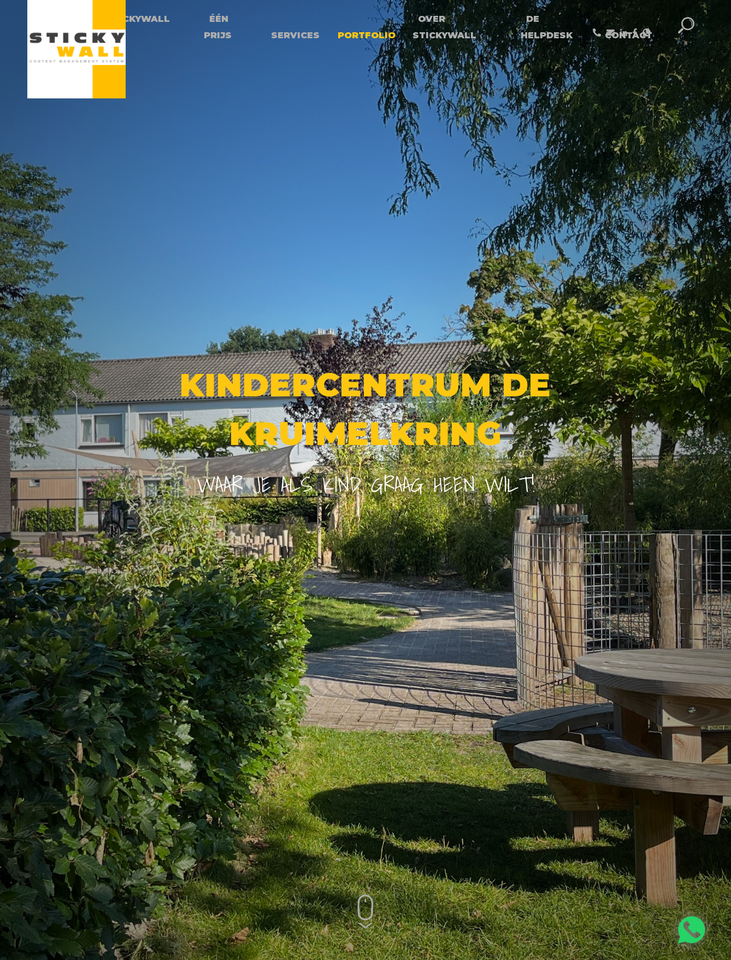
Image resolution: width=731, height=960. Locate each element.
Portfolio (367, 35)
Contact (628, 35)
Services (295, 35)
